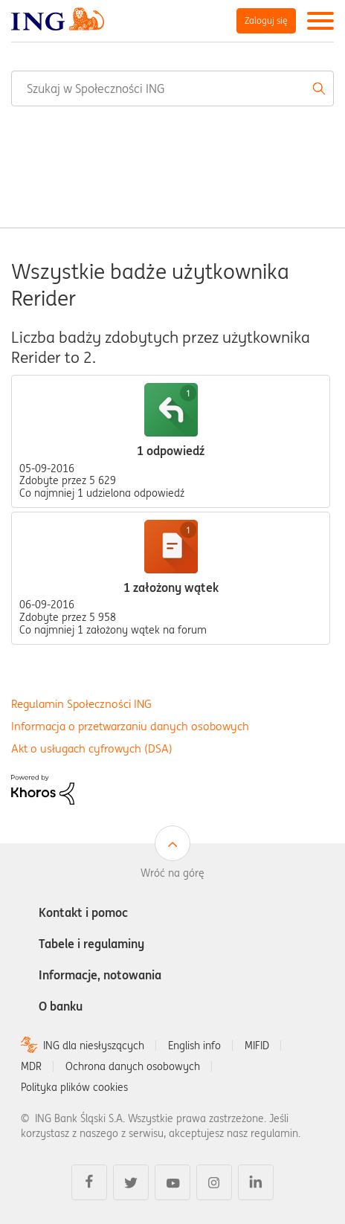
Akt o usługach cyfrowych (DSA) (91, 748)
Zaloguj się (266, 20)
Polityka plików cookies (74, 1087)
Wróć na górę (172, 873)
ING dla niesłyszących (93, 1045)
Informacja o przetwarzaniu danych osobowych (130, 726)
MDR (31, 1066)
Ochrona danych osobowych (132, 1066)
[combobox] (172, 88)
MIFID (257, 1045)
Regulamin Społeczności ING (81, 704)
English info (194, 1045)
